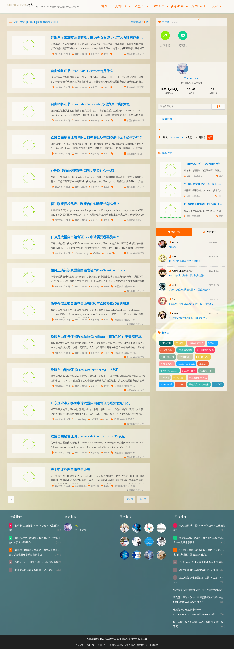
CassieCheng (79, 419)
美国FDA (123, 6)
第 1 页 (129, 499)
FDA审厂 (217, 384)
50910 (105, 120)
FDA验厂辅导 (188, 371)
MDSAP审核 (166, 384)
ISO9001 (180, 384)
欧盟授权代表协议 (198, 377)
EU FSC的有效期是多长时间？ (185, 261)
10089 (219, 196)
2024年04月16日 (61, 486)
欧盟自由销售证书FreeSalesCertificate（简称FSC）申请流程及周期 (99, 337)
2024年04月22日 (61, 386)
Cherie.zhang (79, 486)
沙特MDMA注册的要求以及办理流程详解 (36, 562)
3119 (104, 87)
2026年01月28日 (61, 54)
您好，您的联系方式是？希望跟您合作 (189, 289)
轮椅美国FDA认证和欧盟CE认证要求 (34, 570)
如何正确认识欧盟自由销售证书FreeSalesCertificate (88, 270)
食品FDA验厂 (185, 357)
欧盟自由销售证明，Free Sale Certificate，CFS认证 (88, 436)
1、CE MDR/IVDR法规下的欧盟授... (188, 318)
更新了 (206, 137)
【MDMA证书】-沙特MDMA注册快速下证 (208, 164)
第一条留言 (80, 530)
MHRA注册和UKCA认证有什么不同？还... (191, 303)
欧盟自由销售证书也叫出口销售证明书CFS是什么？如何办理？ (96, 137)
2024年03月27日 (193, 196)
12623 (105, 153)
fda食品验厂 (179, 377)
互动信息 (174, 232)
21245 (105, 486)
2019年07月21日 (61, 286)
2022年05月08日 (61, 187)
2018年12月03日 (61, 353)
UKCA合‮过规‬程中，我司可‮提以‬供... (187, 275)
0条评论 (94, 54)
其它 (217, 6)
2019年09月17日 (61, 319)
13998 (106, 253)
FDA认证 (180, 343)
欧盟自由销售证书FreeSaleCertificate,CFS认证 (84, 370)
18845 (105, 220)
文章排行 (209, 232)
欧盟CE (141, 6)
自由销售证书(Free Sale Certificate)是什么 (82, 71)
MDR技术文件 (206, 371)
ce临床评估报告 (196, 343)
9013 (219, 216)
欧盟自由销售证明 (47, 22)
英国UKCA (198, 9)
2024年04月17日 (61, 452)
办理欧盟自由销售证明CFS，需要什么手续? (82, 170)
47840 (104, 419)
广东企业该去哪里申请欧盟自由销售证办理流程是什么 (90, 403)
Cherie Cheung (80, 253)
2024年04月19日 (61, 419)
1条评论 (94, 187)
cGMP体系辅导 (185, 350)
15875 (105, 187)
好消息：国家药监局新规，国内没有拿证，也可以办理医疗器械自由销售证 (105, 38)
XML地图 (80, 645)
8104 (219, 176)
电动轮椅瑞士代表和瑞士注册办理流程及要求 (197, 589)
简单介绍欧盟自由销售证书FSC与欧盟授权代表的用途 (90, 303)
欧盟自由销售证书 (123, 286)
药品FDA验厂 (166, 350)
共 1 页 (143, 499)
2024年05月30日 (193, 176)
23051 (105, 353)
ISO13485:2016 (167, 357)
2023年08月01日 (61, 120)
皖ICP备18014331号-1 (97, 645)
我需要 (172, 246)
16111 (105, 386)
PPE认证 (203, 364)
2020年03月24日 (61, 220)
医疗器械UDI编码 (205, 350)
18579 (105, 452)
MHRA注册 (165, 343)
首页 (104, 6)
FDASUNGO (79, 54)
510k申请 (164, 377)
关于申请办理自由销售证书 (70, 469)
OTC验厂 (212, 343)
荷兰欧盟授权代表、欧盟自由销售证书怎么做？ (85, 204)
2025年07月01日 (61, 87)
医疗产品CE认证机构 (199, 384)
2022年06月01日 (61, 153)
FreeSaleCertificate (186, 364)
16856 (105, 286)
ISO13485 (160, 6)
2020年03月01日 (61, 253)
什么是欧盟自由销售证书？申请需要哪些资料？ (85, 237)
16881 (105, 319)
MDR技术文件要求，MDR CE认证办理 (206, 184)
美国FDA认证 (166, 364)
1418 (104, 54)
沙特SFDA (179, 6)
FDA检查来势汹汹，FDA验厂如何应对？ (207, 204)
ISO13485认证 (202, 357)
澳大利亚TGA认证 (169, 371)
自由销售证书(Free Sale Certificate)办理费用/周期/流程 (90, 104)
